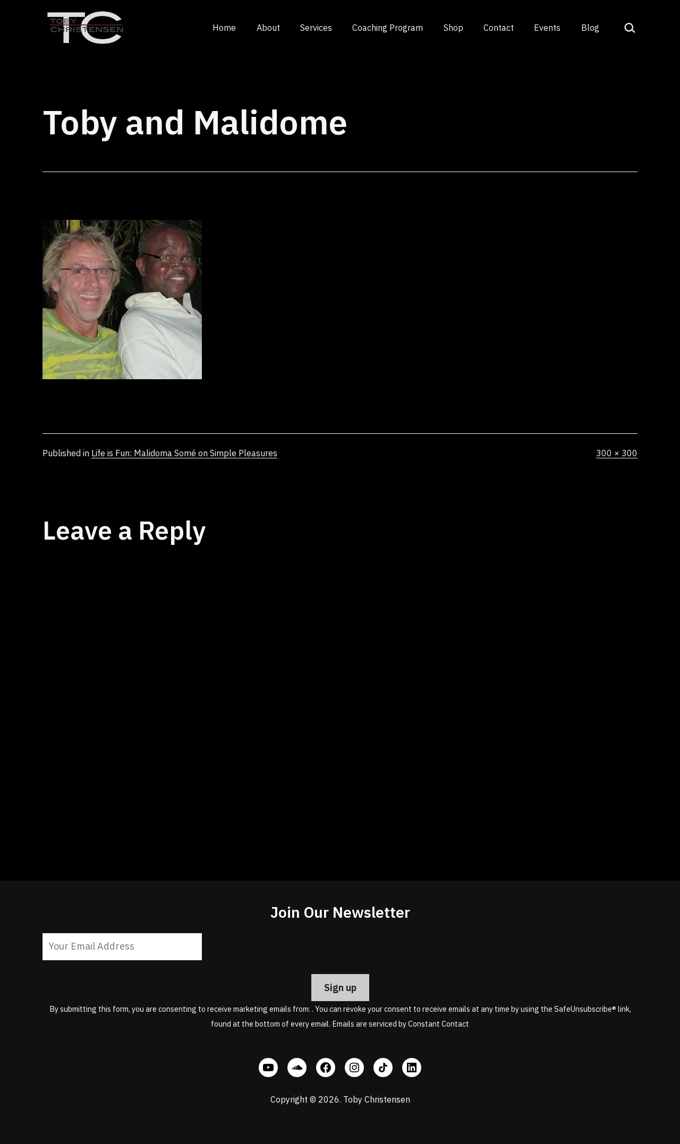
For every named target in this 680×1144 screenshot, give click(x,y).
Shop (453, 27)
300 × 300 (617, 453)
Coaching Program (387, 27)
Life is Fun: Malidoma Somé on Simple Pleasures (184, 453)
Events (547, 27)
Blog (590, 27)
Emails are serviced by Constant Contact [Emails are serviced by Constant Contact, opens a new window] (400, 1024)
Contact (498, 27)
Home (224, 27)
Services (316, 27)
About (268, 27)
